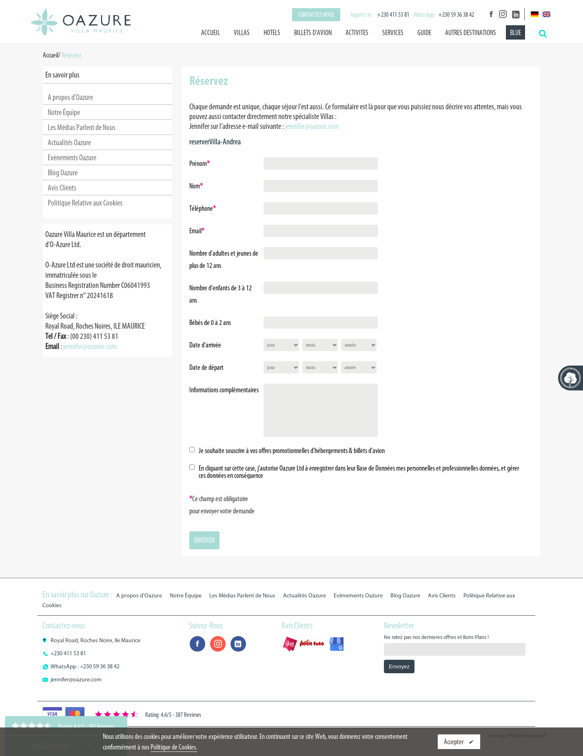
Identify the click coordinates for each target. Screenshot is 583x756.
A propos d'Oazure (70, 97)
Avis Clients (62, 187)
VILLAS (242, 32)
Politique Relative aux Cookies (85, 202)
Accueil (210, 32)
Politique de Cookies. (174, 747)
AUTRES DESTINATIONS (470, 32)
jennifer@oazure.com (90, 346)
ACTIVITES (357, 32)
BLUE (515, 32)
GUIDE (424, 32)
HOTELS (272, 32)
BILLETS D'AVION (313, 32)
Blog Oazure (63, 172)
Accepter (454, 741)
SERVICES (392, 32)
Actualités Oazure (69, 142)
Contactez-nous (316, 14)
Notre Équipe (64, 112)
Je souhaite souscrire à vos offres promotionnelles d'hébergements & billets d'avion (292, 450)
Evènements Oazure (72, 157)
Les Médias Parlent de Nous (81, 127)
